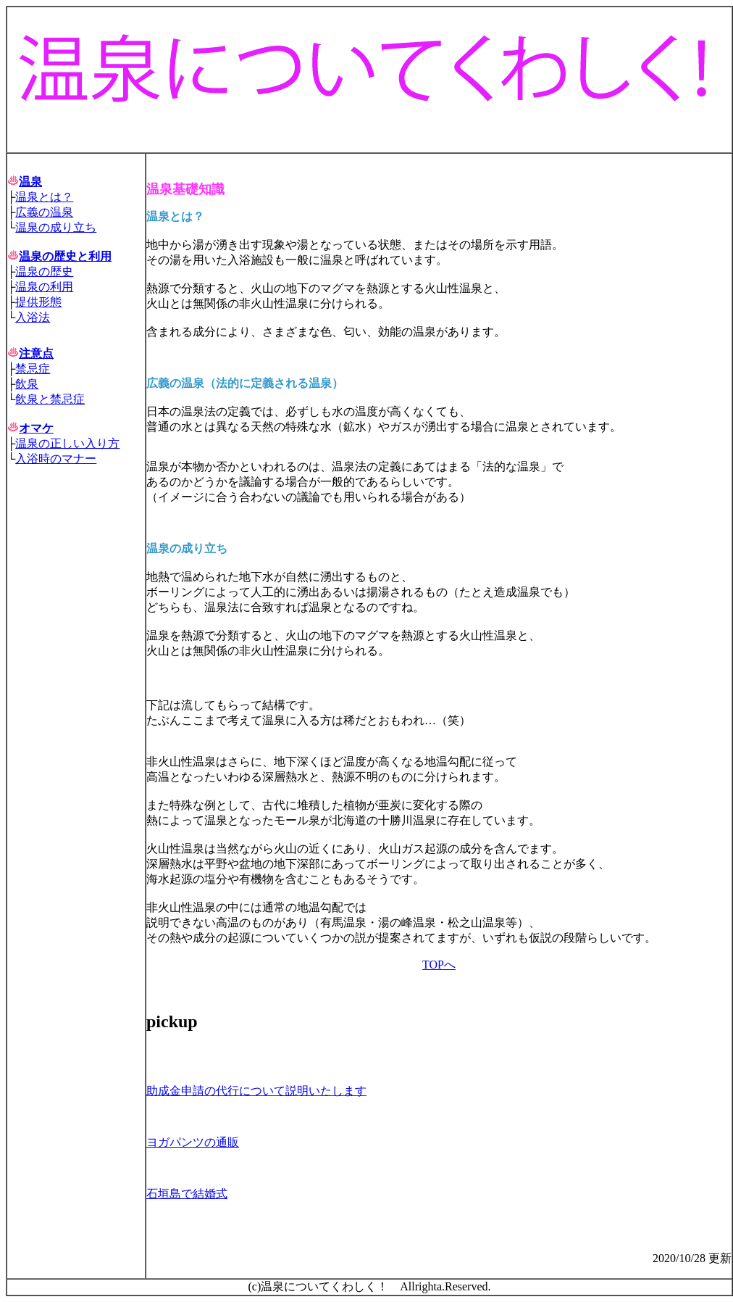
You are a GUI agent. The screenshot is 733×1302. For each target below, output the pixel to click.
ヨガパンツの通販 (192, 1142)
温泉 (30, 181)
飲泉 (26, 384)
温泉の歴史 (44, 271)
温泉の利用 (44, 287)
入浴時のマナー (55, 458)
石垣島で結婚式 (186, 1193)
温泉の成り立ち (55, 227)
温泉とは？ (44, 197)
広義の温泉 (44, 212)
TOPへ (439, 964)
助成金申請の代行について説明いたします (256, 1091)
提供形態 (38, 302)
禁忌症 (32, 368)
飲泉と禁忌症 (50, 399)
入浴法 (32, 317)
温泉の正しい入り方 (67, 443)
